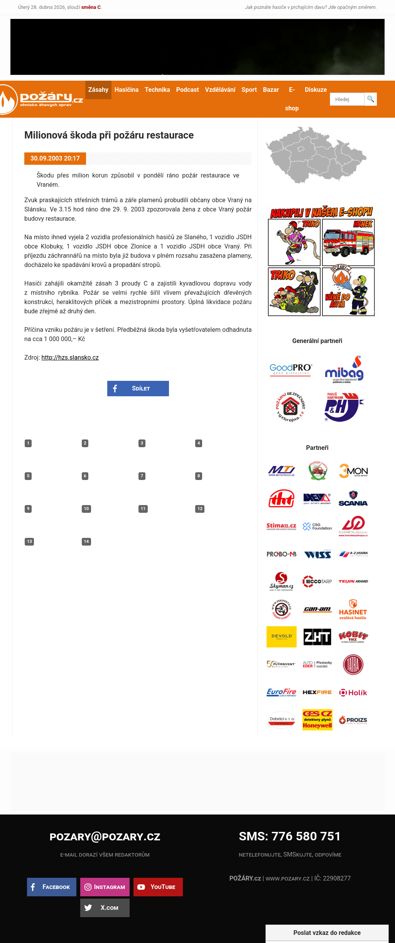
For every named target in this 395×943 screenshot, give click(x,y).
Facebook (56, 887)
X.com (109, 907)
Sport (249, 89)
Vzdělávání (220, 89)
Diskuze (316, 89)
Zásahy (98, 89)
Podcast (187, 89)
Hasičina (126, 89)
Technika (157, 89)
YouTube (162, 887)
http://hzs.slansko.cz (70, 357)
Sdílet (141, 388)
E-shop (292, 99)
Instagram (109, 887)
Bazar (271, 89)
